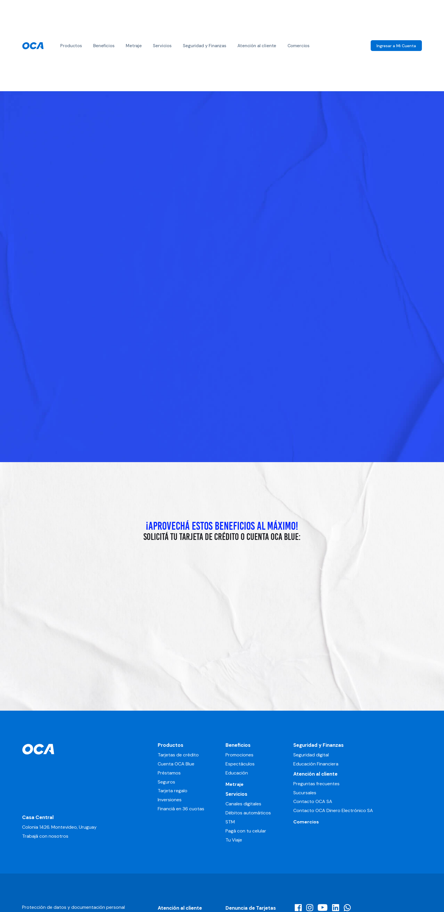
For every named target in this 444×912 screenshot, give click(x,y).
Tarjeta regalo (172, 791)
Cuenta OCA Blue (176, 764)
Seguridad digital (311, 755)
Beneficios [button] (103, 46)
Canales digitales (243, 804)
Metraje (134, 46)
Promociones (239, 755)
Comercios (298, 46)
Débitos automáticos (248, 813)
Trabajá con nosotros (45, 836)
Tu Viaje (233, 840)
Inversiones (170, 800)
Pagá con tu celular (245, 831)
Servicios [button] (162, 46)
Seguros (166, 782)
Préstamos (169, 773)
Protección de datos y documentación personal (73, 907)
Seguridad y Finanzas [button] (204, 46)
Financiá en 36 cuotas (181, 809)
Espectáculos (240, 764)
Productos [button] (71, 46)
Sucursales (304, 793)
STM (230, 822)
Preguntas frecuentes (316, 784)
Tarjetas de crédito (178, 755)
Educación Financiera (315, 764)
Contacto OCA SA (312, 801)
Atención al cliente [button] (256, 46)
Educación (236, 773)
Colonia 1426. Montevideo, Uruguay (59, 827)
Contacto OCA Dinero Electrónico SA (333, 810)
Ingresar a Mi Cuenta (396, 45)
